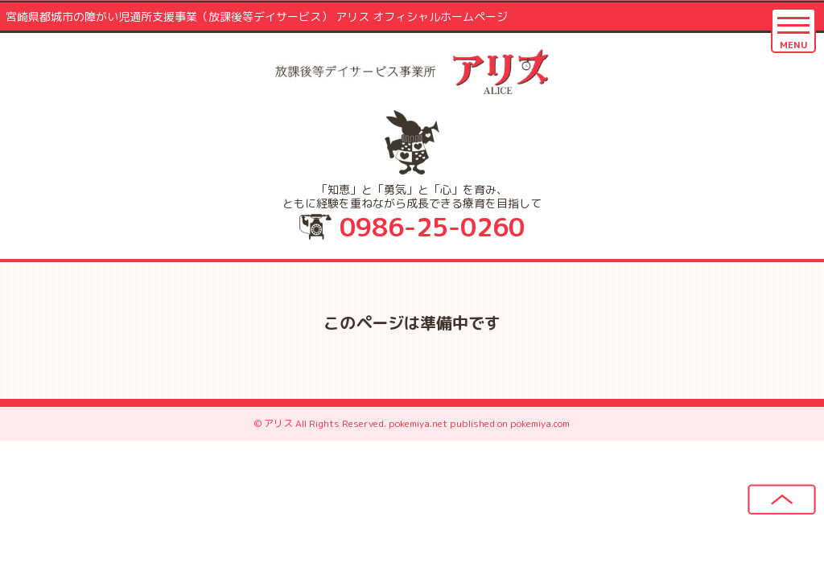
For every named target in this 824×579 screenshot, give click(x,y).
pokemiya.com (540, 423)
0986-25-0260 (432, 227)
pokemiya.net (418, 423)
